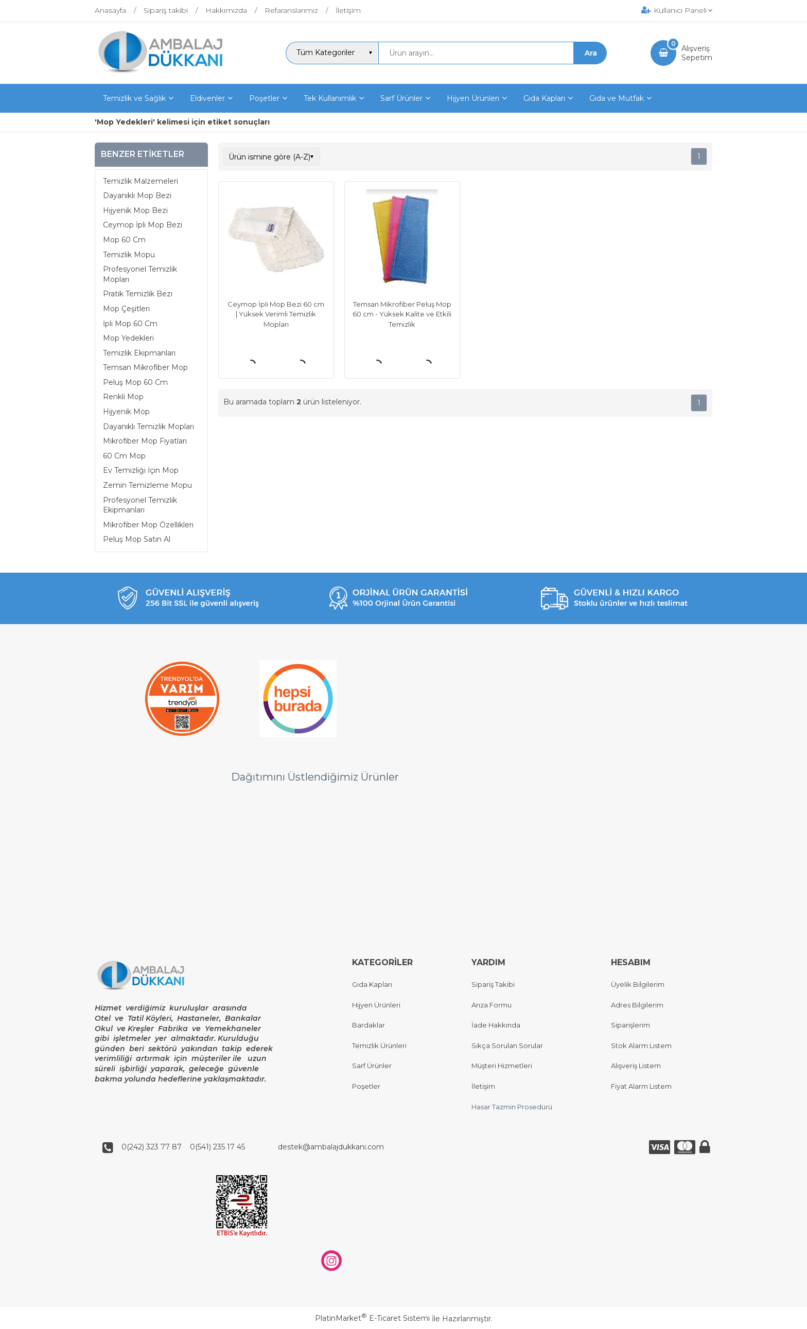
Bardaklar (368, 1025)
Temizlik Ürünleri (379, 1045)
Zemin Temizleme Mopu (147, 485)
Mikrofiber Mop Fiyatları (145, 441)
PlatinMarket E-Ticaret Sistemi (372, 1318)
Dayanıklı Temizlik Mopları (148, 426)
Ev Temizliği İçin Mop (141, 470)
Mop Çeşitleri (126, 308)
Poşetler (366, 1086)
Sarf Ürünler (372, 1066)
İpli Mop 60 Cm (130, 323)
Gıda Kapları (372, 984)
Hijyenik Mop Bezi (135, 210)
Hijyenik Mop (126, 411)
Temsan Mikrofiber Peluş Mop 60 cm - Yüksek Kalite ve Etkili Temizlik (402, 314)
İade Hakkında (495, 1025)
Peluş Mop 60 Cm (135, 382)
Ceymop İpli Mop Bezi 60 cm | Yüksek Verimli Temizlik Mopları (275, 314)
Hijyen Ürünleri (376, 1005)
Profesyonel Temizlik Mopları (140, 274)
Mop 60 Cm (124, 239)
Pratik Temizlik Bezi (137, 293)
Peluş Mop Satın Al (136, 539)
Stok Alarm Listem (641, 1045)
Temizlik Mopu (129, 254)
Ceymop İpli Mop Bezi (142, 224)
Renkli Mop (123, 396)
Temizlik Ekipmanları (139, 353)
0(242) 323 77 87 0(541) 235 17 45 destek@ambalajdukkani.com (249, 1146)
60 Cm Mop (124, 455)
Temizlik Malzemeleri (140, 181)
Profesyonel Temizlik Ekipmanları (140, 505)
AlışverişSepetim (696, 53)
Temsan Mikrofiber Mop (145, 367)
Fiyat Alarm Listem (641, 1086)
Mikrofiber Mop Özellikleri (148, 524)
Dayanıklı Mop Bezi (137, 195)
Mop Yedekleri (128, 338)
